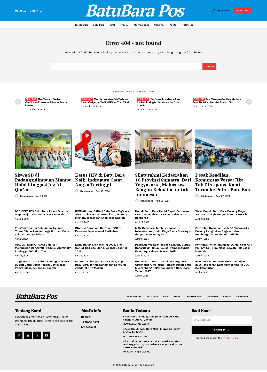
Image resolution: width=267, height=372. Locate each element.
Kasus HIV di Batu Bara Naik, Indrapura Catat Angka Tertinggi (100, 182)
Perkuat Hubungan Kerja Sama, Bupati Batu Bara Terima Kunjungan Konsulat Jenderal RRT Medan (101, 267)
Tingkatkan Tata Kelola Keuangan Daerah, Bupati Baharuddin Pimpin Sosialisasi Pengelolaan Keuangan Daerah (43, 267)
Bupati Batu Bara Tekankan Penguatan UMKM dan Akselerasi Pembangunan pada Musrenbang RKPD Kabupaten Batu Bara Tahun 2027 (163, 268)
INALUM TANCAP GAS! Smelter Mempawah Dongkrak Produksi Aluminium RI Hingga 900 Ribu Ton (43, 250)
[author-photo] (17, 198)
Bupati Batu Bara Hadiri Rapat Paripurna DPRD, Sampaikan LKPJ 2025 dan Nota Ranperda (162, 216)
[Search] (209, 68)
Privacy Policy (230, 340)
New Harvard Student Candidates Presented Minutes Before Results (46, 104)
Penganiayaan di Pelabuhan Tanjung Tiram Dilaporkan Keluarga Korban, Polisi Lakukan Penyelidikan (42, 233)
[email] (222, 322)
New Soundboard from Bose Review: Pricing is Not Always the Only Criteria (158, 104)
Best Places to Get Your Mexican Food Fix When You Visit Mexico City (217, 103)
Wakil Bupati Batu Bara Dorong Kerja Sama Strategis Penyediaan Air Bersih (221, 215)
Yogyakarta (129, 354)
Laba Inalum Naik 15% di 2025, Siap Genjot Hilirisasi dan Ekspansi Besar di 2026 (101, 250)
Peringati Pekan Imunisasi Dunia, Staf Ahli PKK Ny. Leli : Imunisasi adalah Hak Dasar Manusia (223, 250)
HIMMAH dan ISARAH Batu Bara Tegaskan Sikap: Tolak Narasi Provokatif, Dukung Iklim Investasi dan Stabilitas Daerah (103, 216)
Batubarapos (26, 198)
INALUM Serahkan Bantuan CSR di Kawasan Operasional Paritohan (98, 232)
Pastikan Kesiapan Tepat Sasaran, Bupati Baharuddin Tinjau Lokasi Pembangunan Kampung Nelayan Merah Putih (163, 250)
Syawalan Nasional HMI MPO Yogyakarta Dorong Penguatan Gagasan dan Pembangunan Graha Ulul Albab (222, 233)
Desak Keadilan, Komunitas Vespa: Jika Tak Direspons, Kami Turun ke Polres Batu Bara (223, 184)
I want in (222, 332)
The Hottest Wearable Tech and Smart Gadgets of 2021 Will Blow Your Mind (105, 103)
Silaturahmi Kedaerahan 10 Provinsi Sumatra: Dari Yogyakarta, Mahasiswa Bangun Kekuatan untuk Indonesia (163, 186)
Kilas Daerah (130, 326)
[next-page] (249, 104)
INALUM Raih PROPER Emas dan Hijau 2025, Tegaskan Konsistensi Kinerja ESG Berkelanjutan (222, 267)
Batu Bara (128, 338)
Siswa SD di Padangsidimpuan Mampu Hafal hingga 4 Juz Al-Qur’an (43, 184)
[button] (37, 10)
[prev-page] (18, 104)
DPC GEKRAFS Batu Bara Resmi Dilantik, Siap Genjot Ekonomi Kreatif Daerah (42, 215)
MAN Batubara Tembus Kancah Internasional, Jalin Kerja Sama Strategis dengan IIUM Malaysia (163, 233)
